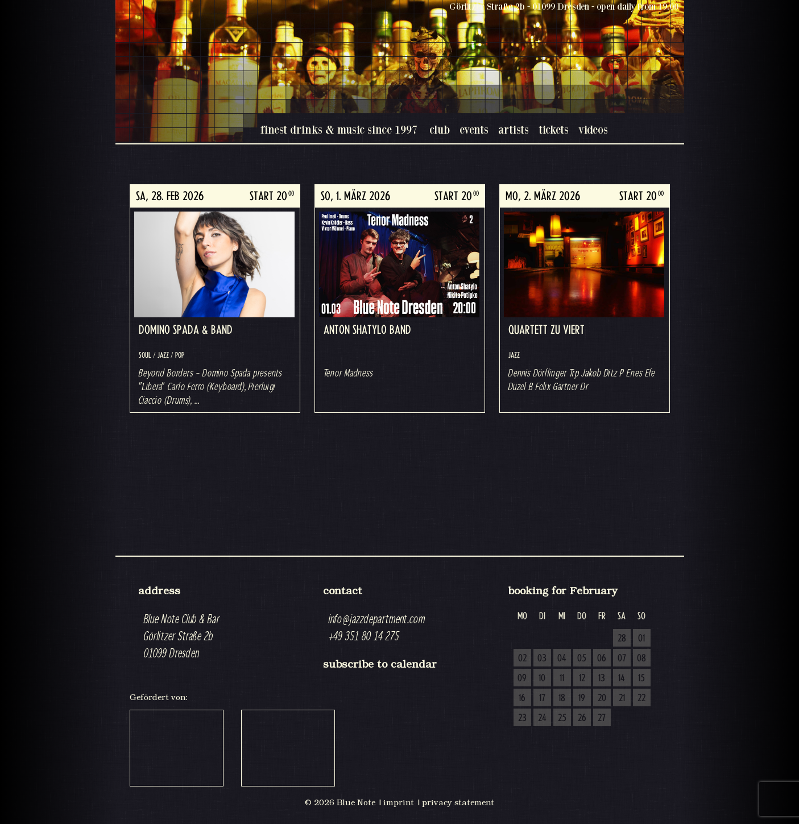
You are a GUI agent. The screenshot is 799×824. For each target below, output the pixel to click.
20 (602, 698)
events (473, 129)
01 (641, 638)
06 (601, 658)
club (439, 129)
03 (542, 658)
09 (522, 678)
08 (641, 658)
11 (562, 678)
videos (593, 129)
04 (561, 658)
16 (522, 698)
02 (522, 658)
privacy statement (458, 802)
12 (582, 678)
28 (622, 638)
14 (621, 678)
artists (513, 129)
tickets (554, 129)
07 (622, 658)
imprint (398, 802)
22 (641, 698)
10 (542, 678)
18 (561, 698)
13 (601, 678)
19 (581, 698)
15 (641, 678)
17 (542, 698)
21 (622, 698)
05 (581, 658)
